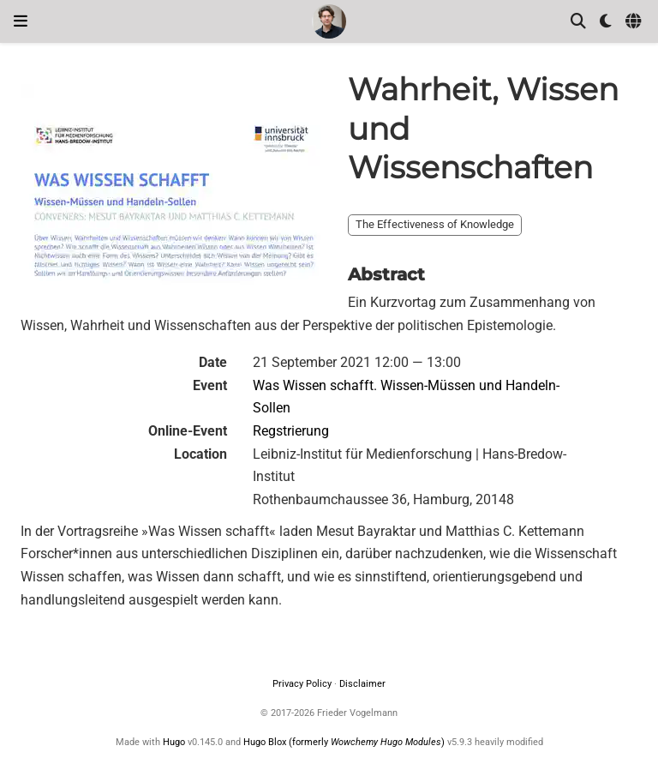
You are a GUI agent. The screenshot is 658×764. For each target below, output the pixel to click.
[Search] (578, 22)
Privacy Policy (302, 683)
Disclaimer (362, 683)
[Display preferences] (606, 22)
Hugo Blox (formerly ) (345, 742)
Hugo (174, 742)
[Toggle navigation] (20, 21)
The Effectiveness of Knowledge (435, 224)
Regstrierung (291, 431)
